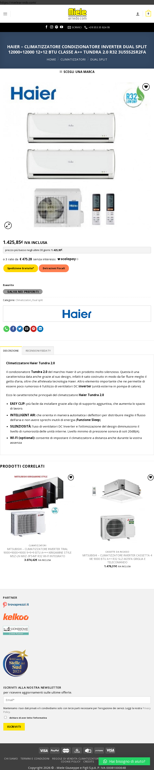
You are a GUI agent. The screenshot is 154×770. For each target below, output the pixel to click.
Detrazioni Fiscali (54, 268)
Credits (88, 761)
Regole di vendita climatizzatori (76, 758)
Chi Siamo (11, 758)
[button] (124, 761)
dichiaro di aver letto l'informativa (25, 717)
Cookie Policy (71, 761)
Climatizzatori (73, 59)
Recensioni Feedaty (38, 350)
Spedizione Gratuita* (20, 268)
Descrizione (11, 350)
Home (51, 59)
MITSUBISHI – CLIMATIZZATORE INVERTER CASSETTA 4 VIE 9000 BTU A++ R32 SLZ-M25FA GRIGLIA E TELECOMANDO (117, 559)
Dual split (98, 59)
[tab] (11, 350)
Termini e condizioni (35, 758)
